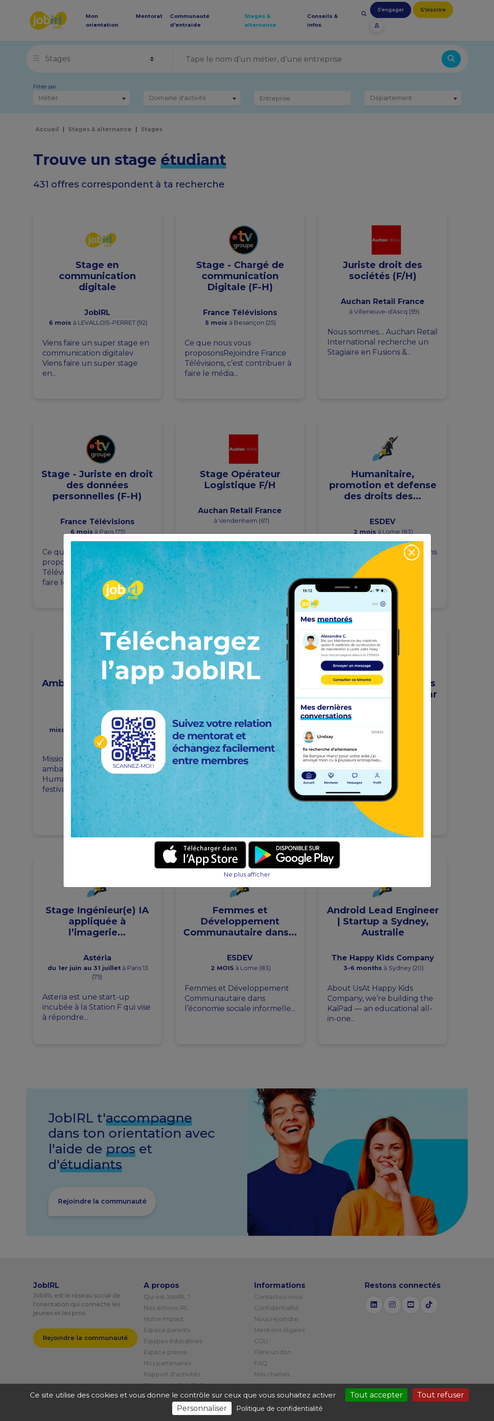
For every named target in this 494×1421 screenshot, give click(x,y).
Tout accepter (376, 1395)
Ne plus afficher (247, 874)
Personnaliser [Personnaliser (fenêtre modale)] (202, 1408)
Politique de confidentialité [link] (279, 1408)
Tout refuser (440, 1395)
